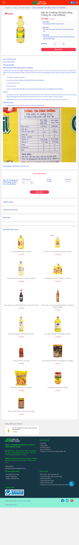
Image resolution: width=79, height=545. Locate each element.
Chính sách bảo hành (46, 482)
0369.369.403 (9, 466)
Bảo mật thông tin (45, 449)
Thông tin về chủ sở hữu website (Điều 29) (53, 451)
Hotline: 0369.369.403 (12, 478)
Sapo (15, 504)
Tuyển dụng (43, 445)
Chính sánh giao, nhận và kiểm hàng (51, 476)
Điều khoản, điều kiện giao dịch (49, 474)
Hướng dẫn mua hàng (12, 474)
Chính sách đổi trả (45, 478)
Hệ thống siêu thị (45, 447)
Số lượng (44, 43)
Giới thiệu (43, 443)
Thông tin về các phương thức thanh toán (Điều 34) (55, 484)
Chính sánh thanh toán (47, 480)
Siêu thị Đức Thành (24, 501)
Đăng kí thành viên (11, 476)
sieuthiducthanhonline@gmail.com (15, 468)
